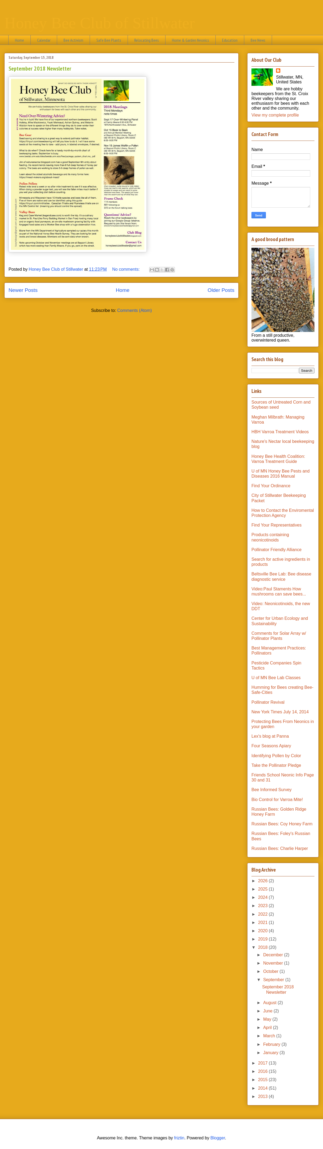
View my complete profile (275, 115)
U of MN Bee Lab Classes (276, 677)
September (274, 979)
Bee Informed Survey (271, 789)
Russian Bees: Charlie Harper (279, 848)
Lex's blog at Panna (270, 736)
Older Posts (221, 290)
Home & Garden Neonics (190, 40)
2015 (263, 1079)
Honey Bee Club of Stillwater (99, 23)
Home (19, 40)
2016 (263, 1071)
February (272, 1044)
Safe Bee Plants (108, 40)
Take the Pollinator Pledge (276, 765)
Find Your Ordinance (270, 485)
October (271, 971)
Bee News (258, 40)
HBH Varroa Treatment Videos (280, 432)
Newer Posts (23, 290)
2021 (263, 922)
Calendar (43, 40)
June (268, 1011)
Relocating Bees (146, 40)
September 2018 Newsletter (40, 68)
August (270, 1002)
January (271, 1052)
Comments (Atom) (134, 310)
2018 (263, 947)
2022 (263, 914)
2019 (263, 939)
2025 (263, 889)
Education (230, 40)
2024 (263, 897)
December (273, 955)
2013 (263, 1096)
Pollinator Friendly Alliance (276, 549)
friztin (179, 1138)
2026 (263, 881)
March (269, 1036)
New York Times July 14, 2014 (280, 712)
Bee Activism (73, 40)
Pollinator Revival (268, 702)
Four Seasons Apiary (271, 746)
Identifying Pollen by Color (276, 755)
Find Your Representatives (276, 525)
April (268, 1027)
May (268, 1019)
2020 (263, 931)
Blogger (217, 1138)
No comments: (126, 269)
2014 (263, 1088)
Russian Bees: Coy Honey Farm (282, 824)
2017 (263, 1063)
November (273, 963)
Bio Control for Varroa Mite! (277, 799)
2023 (263, 905)
